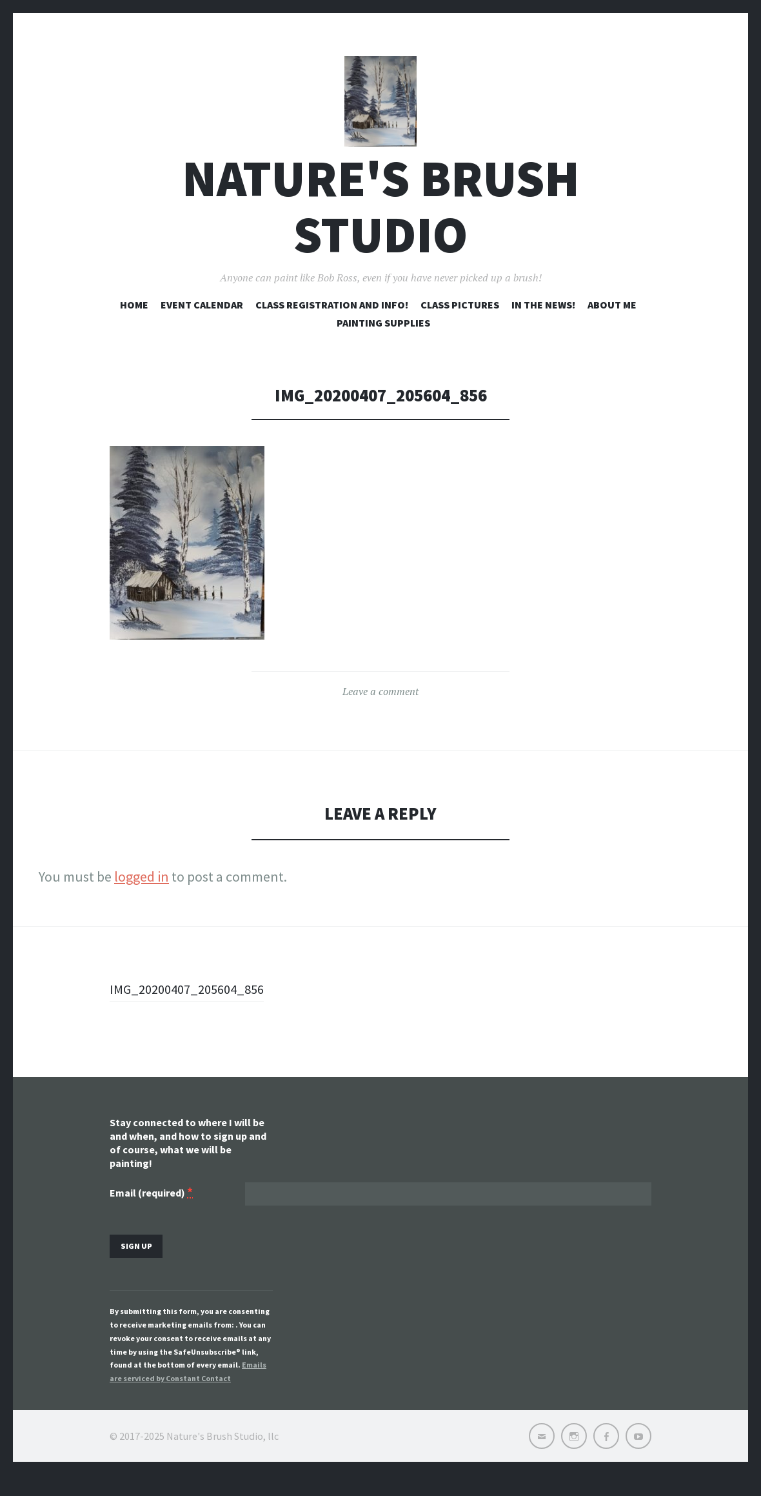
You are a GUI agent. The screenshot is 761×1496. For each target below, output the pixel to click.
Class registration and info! (331, 321)
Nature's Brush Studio (381, 224)
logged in (141, 894)
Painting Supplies (383, 339)
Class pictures (459, 321)
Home (134, 321)
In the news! (543, 321)
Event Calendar (202, 321)
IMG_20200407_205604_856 (193, 1006)
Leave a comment (380, 709)
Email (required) (151, 1210)
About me (612, 321)
